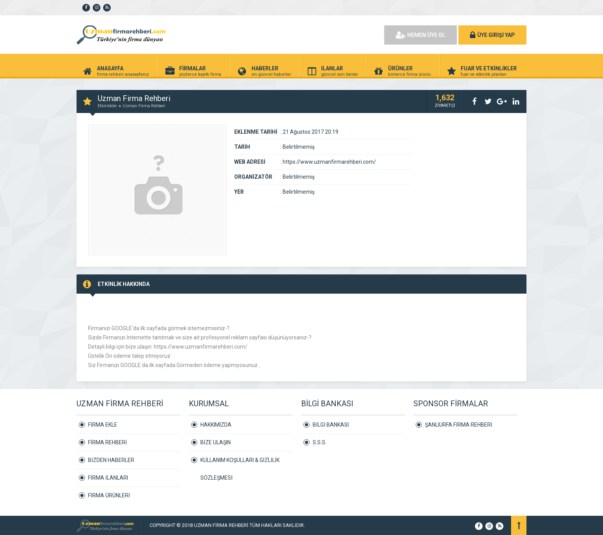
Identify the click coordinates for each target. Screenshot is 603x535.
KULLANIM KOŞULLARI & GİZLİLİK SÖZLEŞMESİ (240, 463)
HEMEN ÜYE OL (420, 35)
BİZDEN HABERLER (111, 460)
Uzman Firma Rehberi (144, 105)
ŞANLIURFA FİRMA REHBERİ (458, 425)
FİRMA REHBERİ (107, 442)
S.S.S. (319, 442)
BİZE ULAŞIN (215, 442)
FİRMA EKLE (102, 425)
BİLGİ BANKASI (331, 425)
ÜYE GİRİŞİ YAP (492, 35)
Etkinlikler (107, 105)
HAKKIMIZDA (216, 425)
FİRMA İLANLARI (108, 478)
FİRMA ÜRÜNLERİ (109, 495)
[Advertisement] (290, 34)
